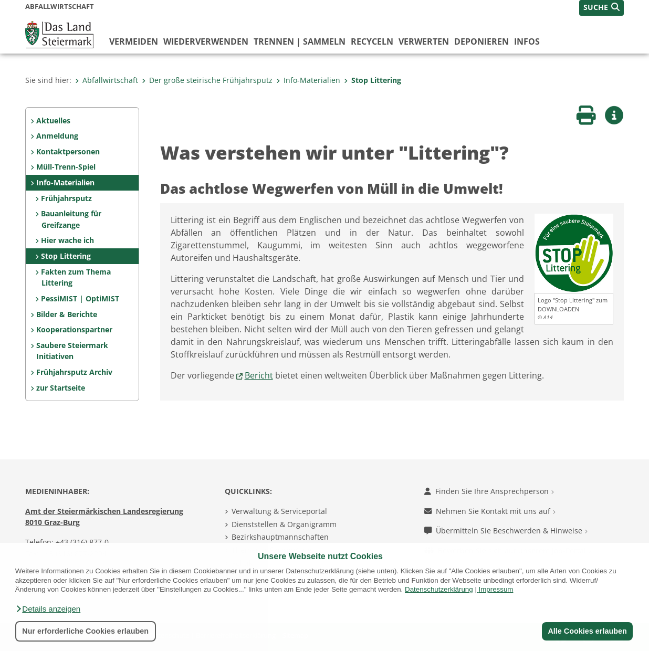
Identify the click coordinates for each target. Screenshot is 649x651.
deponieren (481, 41)
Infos (527, 41)
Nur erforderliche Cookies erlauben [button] (85, 631)
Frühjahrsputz (66, 198)
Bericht (259, 375)
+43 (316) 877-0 (82, 542)
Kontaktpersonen (68, 151)
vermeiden (133, 41)
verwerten (424, 41)
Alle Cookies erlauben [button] (587, 631)
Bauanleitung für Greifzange (71, 219)
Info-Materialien (308, 80)
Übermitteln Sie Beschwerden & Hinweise (506, 531)
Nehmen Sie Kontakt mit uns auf (490, 511)
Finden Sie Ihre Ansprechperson (489, 491)
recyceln (372, 41)
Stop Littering (372, 80)
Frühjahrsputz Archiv (74, 372)
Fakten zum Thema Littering (76, 277)
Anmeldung (57, 136)
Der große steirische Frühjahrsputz (207, 80)
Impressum (496, 589)
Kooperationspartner (74, 329)
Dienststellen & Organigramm (284, 524)
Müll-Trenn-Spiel (66, 167)
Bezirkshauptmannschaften (280, 537)
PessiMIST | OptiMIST (80, 298)
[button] (47, 609)
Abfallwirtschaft (106, 80)
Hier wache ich (67, 240)
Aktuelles (53, 120)
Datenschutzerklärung (439, 589)
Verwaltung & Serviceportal (279, 511)
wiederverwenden (205, 41)
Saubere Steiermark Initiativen (72, 351)
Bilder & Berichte (66, 314)
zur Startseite (60, 388)
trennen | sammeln (300, 41)
